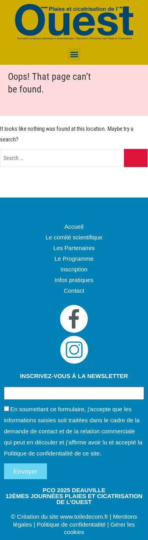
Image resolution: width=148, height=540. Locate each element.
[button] (74, 54)
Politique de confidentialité (38, 453)
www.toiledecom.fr (84, 516)
